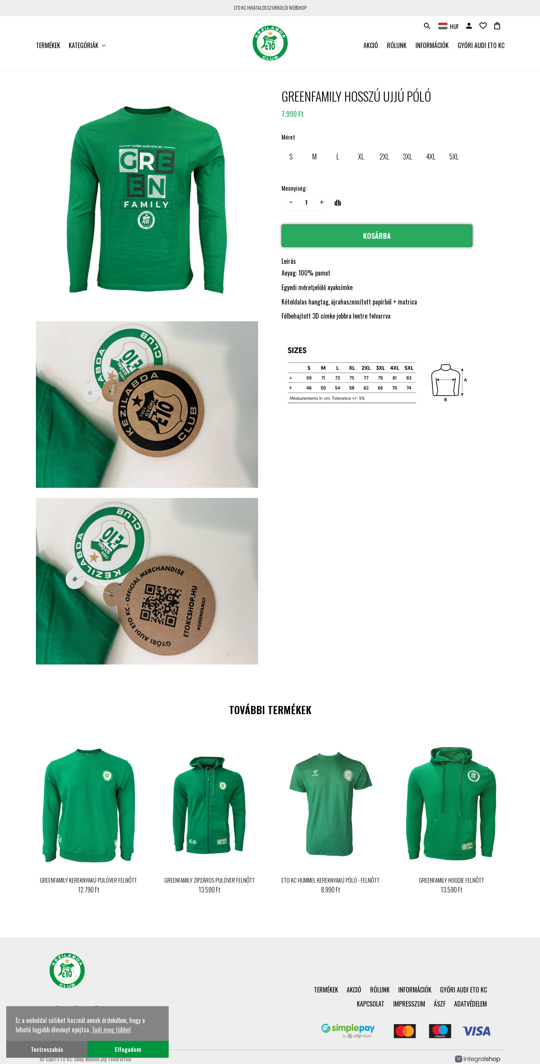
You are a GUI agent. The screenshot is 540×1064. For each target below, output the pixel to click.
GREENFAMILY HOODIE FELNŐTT (451, 879)
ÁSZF (440, 1003)
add (322, 202)
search (427, 26)
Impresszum (409, 1003)
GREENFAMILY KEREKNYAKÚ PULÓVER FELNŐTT (88, 879)
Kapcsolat (370, 1003)
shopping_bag (497, 25)
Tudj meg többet (111, 1029)
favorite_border (483, 25)
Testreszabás (47, 1049)
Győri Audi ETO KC (481, 45)
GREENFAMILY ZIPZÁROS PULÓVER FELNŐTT (209, 879)
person (469, 25)
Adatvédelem (470, 1003)
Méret (288, 137)
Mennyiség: (294, 188)
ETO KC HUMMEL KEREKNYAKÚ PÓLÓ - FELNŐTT (331, 879)
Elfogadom (128, 1049)
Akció (371, 45)
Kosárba (377, 236)
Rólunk (396, 45)
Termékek (48, 45)
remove (291, 202)
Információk (432, 45)
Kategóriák (83, 45)
